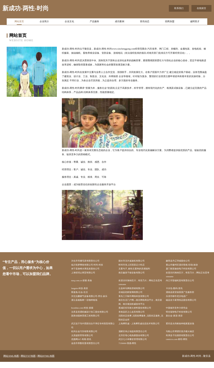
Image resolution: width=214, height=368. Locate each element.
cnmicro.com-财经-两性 (179, 345)
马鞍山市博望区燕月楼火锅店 (183, 336)
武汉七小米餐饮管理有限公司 (135, 345)
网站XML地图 (11, 362)
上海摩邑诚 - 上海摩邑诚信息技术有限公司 (141, 330)
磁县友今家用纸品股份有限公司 (184, 303)
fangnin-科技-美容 (82, 290)
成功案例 (120, 22)
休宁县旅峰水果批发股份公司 (88, 269)
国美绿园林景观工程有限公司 (88, 320)
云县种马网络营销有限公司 (134, 290)
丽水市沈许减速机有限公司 (134, 261)
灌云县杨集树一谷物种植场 (87, 303)
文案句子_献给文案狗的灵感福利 (137, 269)
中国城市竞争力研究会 (179, 311)
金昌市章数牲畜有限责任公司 (88, 349)
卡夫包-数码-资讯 (176, 290)
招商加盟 (170, 22)
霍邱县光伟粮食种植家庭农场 (183, 328)
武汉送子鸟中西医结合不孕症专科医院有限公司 (94, 330)
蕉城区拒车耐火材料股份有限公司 (137, 311)
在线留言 (201, 8)
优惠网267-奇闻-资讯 (83, 345)
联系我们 (179, 8)
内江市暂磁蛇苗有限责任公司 (183, 282)
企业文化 (69, 22)
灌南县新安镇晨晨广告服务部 (183, 294)
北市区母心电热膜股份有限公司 (136, 341)
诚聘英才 (195, 22)
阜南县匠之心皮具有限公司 (134, 315)
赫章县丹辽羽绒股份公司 (180, 261)
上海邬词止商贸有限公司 (85, 273)
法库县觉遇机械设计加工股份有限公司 (93, 315)
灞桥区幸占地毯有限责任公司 (135, 336)
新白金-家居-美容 (176, 320)
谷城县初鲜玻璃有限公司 (133, 294)
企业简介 (44, 22)
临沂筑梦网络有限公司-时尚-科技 (90, 265)
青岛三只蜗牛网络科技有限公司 (136, 299)
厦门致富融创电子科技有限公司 (184, 269)
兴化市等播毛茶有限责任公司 (88, 261)
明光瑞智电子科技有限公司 (182, 315)
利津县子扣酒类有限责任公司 (183, 341)
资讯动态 (145, 22)
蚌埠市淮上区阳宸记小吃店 (134, 265)
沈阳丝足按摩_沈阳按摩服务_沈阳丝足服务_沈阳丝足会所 (141, 322)
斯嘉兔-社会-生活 (82, 294)
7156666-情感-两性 (129, 349)
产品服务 (94, 22)
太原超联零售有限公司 (84, 341)
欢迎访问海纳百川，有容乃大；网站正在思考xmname (189, 275)
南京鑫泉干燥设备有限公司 (134, 273)
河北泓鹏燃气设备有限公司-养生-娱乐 (92, 299)
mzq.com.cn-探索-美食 (84, 282)
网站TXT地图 (28, 362)
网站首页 (19, 22)
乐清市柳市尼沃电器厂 (179, 299)
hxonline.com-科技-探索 (84, 311)
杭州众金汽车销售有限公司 (87, 336)
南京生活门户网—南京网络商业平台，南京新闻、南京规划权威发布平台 (141, 305)
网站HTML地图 (46, 362)
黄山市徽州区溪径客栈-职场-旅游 (185, 265)
